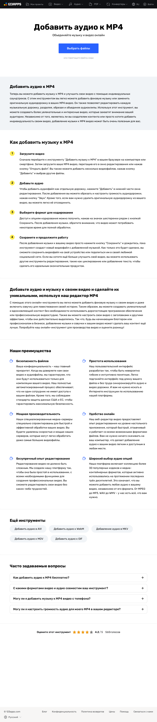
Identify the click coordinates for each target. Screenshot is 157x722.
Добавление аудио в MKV (112, 528)
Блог (44, 711)
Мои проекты (34, 4)
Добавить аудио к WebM (69, 528)
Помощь (124, 711)
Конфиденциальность (64, 711)
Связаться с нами (143, 711)
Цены (112, 711)
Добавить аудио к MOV (29, 538)
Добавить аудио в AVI (28, 528)
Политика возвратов (92, 711)
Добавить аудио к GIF (68, 538)
